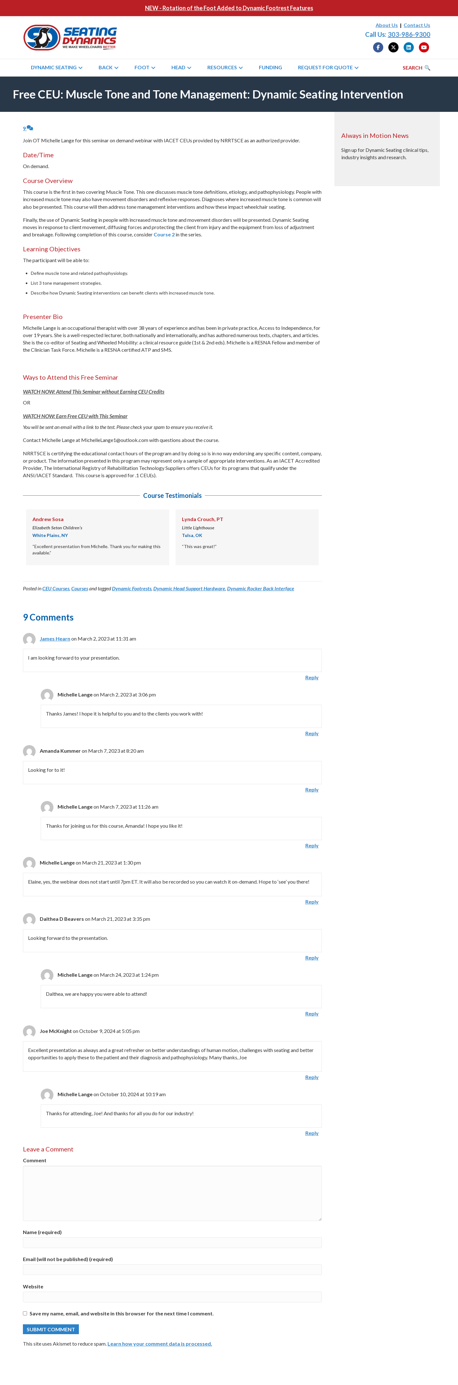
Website (33, 1286)
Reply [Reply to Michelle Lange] (312, 733)
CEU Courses (55, 588)
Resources (222, 67)
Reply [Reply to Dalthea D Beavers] (312, 957)
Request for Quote (325, 67)
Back (106, 67)
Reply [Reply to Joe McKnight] (312, 1077)
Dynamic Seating (54, 67)
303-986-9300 (409, 34)
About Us (387, 25)
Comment (34, 1160)
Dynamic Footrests (131, 588)
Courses (79, 588)
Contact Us (417, 25)
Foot (142, 67)
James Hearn (55, 638)
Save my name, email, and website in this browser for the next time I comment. (122, 1313)
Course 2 (164, 234)
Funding (270, 67)
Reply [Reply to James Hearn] (312, 677)
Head (178, 67)
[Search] (416, 68)
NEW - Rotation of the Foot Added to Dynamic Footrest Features (229, 7)
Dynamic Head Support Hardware (189, 588)
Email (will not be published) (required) (68, 1259)
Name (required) (42, 1232)
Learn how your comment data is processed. (160, 1344)
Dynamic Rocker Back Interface (260, 588)
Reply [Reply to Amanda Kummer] (312, 789)
